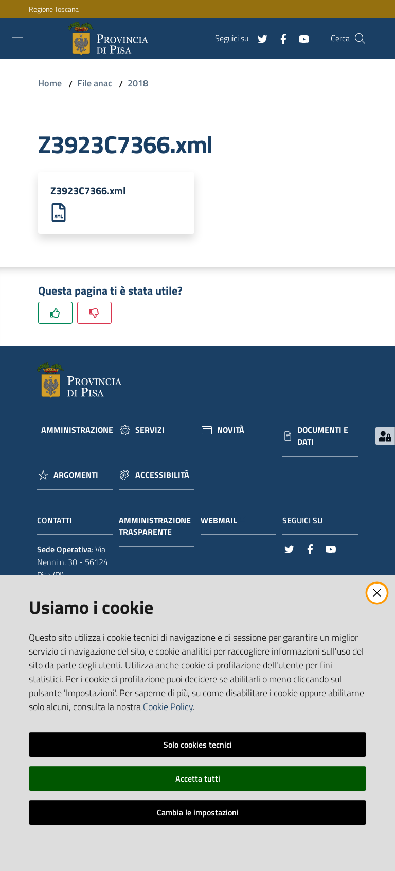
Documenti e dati (322, 436)
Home (50, 83)
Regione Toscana (54, 9)
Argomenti (75, 475)
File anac (94, 83)
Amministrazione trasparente (155, 527)
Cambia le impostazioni (198, 812)
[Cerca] (360, 38)
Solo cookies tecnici (198, 744)
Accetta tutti (197, 778)
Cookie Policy (168, 707)
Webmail (224, 521)
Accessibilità (162, 475)
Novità (230, 431)
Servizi (150, 431)
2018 (138, 83)
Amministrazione (77, 431)
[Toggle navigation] (17, 37)
